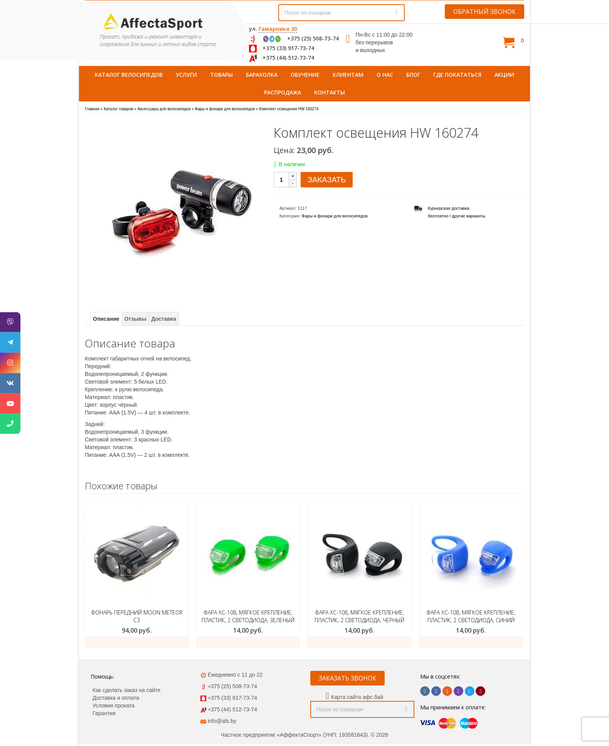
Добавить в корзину (136, 642)
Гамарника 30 (278, 28)
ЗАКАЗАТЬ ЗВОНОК (347, 678)
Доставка (163, 319)
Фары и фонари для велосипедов (335, 216)
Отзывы (135, 319)
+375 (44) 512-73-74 (288, 57)
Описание (106, 319)
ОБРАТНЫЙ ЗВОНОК (484, 11)
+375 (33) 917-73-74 (288, 48)
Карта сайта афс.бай (357, 697)
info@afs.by (222, 721)
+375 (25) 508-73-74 (313, 38)
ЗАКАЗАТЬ (327, 179)
